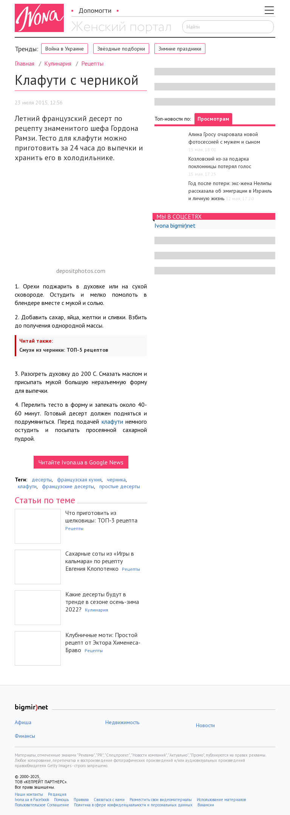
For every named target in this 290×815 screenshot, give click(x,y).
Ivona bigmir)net (175, 225)
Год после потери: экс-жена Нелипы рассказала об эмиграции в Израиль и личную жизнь (230, 191)
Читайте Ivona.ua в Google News (81, 462)
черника (116, 479)
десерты (42, 479)
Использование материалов (221, 799)
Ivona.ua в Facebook (32, 799)
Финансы (25, 735)
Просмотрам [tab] (213, 118)
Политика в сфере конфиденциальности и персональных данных (133, 804)
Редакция (57, 794)
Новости (205, 725)
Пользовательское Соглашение (42, 804)
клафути (112, 421)
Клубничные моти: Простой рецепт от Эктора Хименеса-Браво (102, 642)
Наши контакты (29, 794)
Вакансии (205, 804)
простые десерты (119, 486)
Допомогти (95, 10)
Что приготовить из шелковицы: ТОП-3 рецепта (101, 516)
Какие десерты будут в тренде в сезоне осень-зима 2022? (102, 601)
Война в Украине (64, 48)
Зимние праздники (180, 48)
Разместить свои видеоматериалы (161, 799)
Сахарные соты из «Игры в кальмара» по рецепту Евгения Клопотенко (99, 561)
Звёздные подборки (121, 48)
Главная (24, 63)
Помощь (61, 799)
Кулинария (57, 63)
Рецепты (92, 63)
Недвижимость (122, 722)
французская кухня (79, 479)
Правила (81, 799)
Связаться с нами (109, 799)
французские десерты (68, 486)
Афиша (23, 722)
